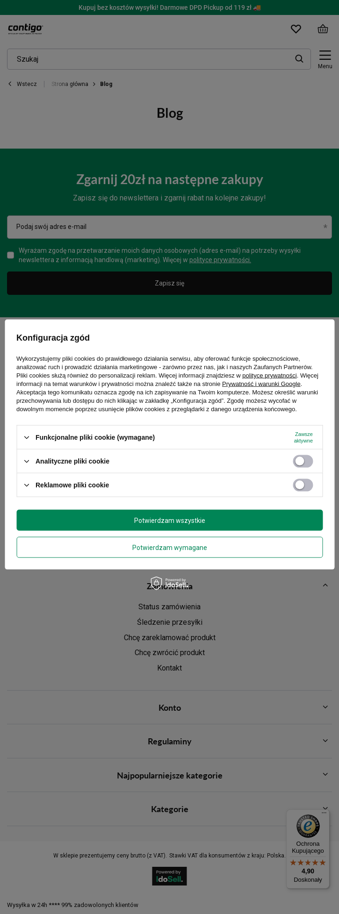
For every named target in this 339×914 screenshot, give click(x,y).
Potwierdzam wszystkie (169, 520)
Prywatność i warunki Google (261, 383)
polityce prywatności (269, 375)
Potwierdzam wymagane (169, 547)
